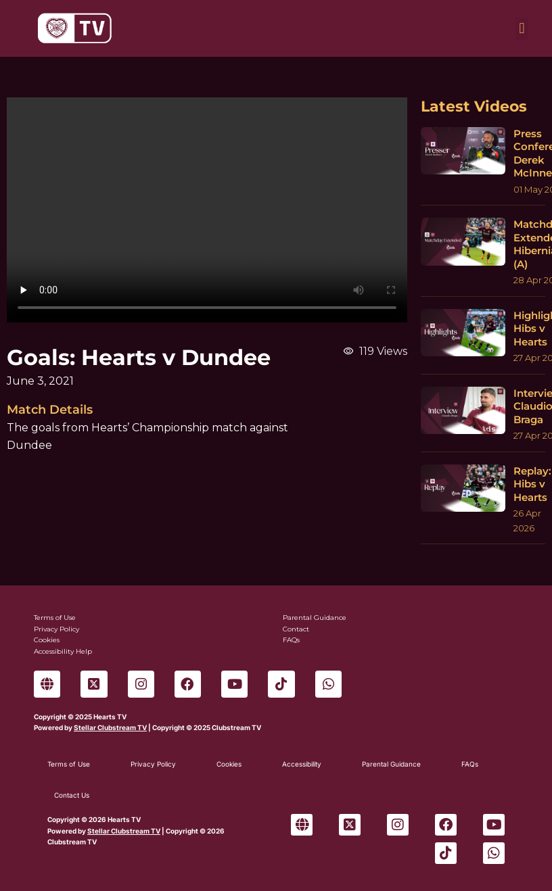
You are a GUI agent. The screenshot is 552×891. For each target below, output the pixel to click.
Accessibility (301, 764)
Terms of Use (68, 764)
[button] (521, 29)
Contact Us (71, 795)
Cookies (229, 764)
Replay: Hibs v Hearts (532, 484)
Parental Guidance (391, 764)
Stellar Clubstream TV (110, 727)
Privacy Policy (153, 764)
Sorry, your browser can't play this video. (207, 209)
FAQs (469, 764)
